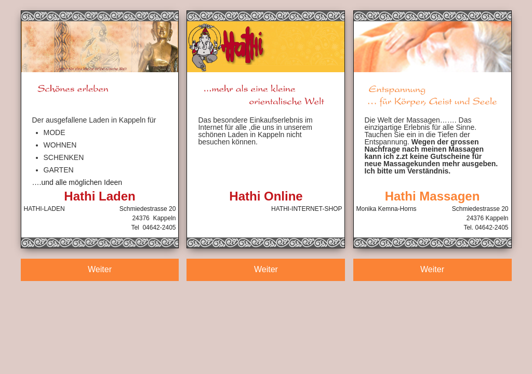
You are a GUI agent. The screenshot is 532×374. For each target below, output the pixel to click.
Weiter (100, 269)
